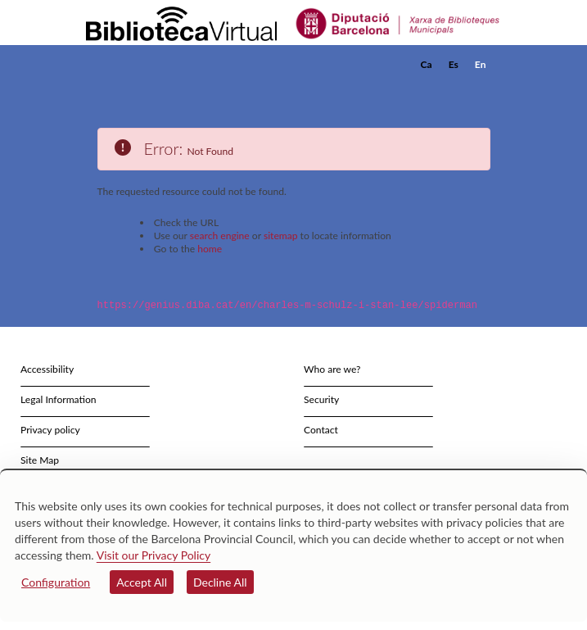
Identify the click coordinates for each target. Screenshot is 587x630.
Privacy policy (50, 429)
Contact (321, 429)
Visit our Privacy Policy (153, 555)
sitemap (281, 235)
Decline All (220, 582)
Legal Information (58, 398)
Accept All (141, 582)
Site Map (39, 459)
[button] (480, 89)
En (480, 64)
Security (321, 398)
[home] (167, 65)
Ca (426, 64)
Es (453, 64)
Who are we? (332, 368)
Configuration (55, 582)
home (209, 248)
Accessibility (47, 368)
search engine (220, 235)
